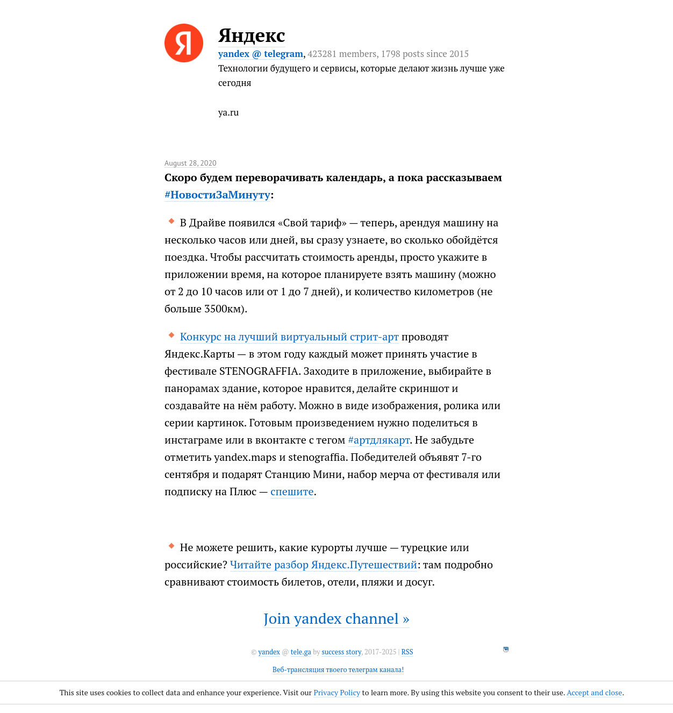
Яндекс (251, 35)
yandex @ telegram (260, 53)
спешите (291, 491)
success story (341, 652)
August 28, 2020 (190, 163)
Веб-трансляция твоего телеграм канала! (338, 669)
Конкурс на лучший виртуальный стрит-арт (289, 336)
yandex (269, 652)
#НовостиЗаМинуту (217, 194)
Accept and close (594, 692)
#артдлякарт (379, 439)
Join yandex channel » (336, 618)
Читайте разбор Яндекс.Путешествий (323, 564)
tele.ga (301, 652)
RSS (407, 652)
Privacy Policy (336, 692)
